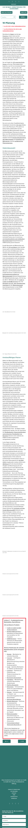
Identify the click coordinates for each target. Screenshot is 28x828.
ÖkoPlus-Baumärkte (12, 685)
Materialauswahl (18, 285)
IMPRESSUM (14, 798)
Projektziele (6, 38)
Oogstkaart (10, 679)
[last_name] (14, 824)
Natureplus (10, 686)
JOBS (14, 794)
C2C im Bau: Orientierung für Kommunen (14, 8)
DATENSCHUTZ (14, 796)
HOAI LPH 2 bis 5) (15, 39)
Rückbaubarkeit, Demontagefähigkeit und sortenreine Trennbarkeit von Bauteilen (14, 433)
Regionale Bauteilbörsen (14, 699)
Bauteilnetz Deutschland (14, 677)
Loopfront (10, 670)
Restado (9, 654)
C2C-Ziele (18, 125)
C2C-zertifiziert (13, 247)
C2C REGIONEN (14, 791)
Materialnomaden (12, 714)
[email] (14, 816)
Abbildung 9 (6, 464)
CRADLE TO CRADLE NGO (14, 789)
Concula (9, 658)
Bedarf (12, 34)
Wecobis (9, 692)
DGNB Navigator (11, 638)
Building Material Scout (14, 631)
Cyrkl (8, 667)
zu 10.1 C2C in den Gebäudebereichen (15, 26)
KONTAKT (14, 793)
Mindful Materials (12, 701)
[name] (14, 820)
